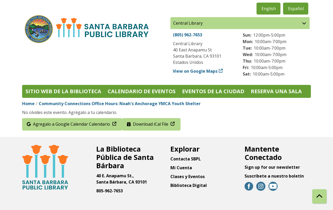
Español (296, 8)
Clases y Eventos (187, 176)
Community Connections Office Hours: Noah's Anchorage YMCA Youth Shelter (120, 103)
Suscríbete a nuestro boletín (274, 176)
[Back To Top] (319, 196)
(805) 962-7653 (187, 35)
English (268, 8)
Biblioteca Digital (188, 185)
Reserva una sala (276, 91)
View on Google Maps (195, 71)
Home (28, 103)
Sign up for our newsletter (272, 167)
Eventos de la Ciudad (213, 91)
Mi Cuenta (181, 168)
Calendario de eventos (142, 91)
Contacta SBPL (185, 159)
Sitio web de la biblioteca (63, 91)
